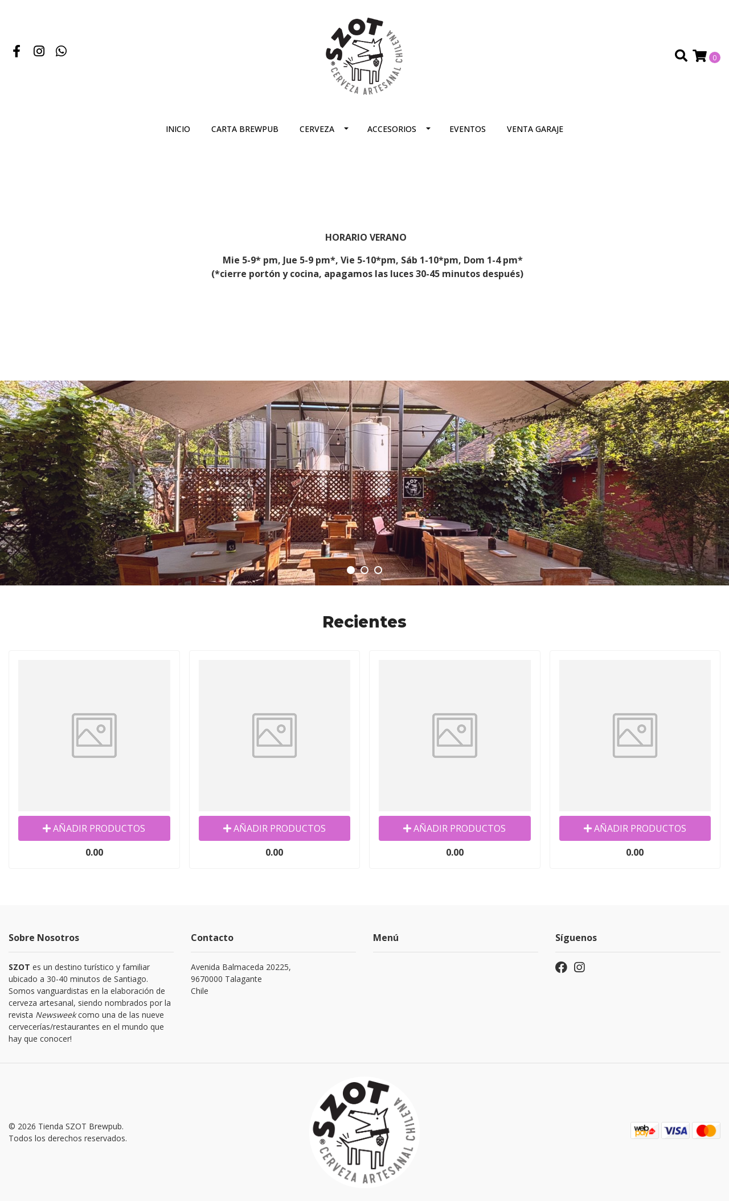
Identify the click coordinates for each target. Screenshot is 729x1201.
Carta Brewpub (245, 128)
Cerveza (317, 128)
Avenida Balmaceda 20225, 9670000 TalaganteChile (241, 978)
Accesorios (391, 128)
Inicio (178, 128)
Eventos (467, 128)
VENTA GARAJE (535, 128)
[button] (351, 570)
